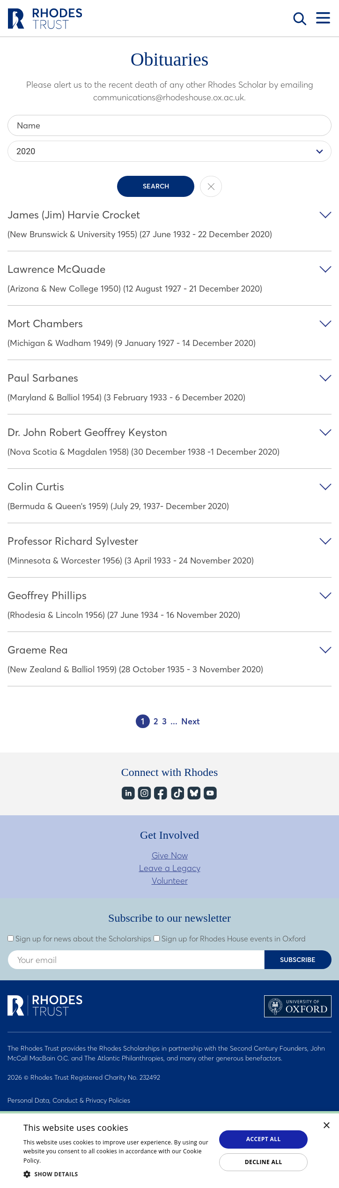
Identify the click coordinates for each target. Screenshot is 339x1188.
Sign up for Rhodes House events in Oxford (230, 938)
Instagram (144, 793)
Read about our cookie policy (82, 1161)
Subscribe (298, 959)
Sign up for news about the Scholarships (79, 938)
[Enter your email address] (136, 959)
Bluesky (193, 793)
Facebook (160, 793)
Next (190, 721)
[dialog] (169, 1149)
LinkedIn (127, 793)
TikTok (177, 793)
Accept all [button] (263, 1139)
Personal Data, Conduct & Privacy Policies (68, 1100)
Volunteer (170, 880)
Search (299, 19)
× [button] (327, 1126)
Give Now (170, 855)
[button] (116, 1173)
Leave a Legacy (169, 868)
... (173, 721)
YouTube (209, 793)
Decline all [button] (263, 1162)
